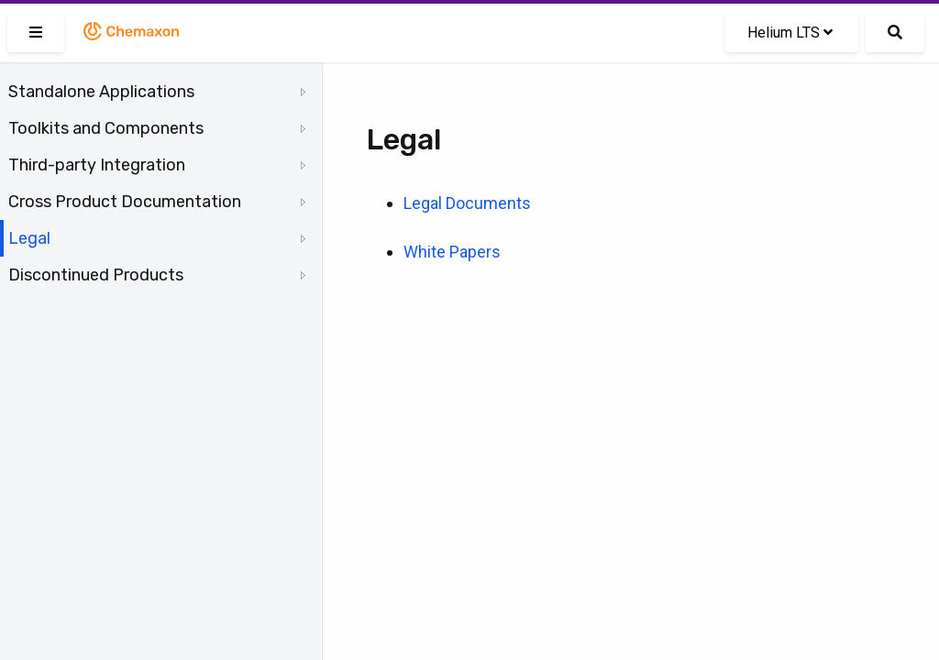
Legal (29, 238)
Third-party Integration (96, 165)
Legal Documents (467, 203)
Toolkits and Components (106, 128)
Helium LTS (790, 32)
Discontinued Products (95, 275)
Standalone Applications (101, 92)
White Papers (452, 251)
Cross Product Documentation (124, 202)
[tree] (161, 183)
